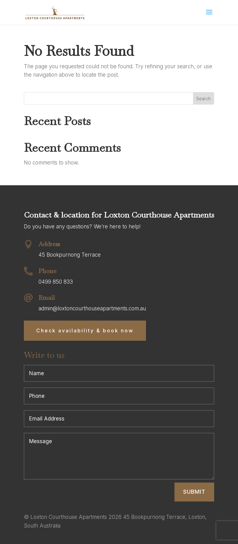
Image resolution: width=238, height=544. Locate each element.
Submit (194, 491)
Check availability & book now (85, 330)
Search (203, 98)
